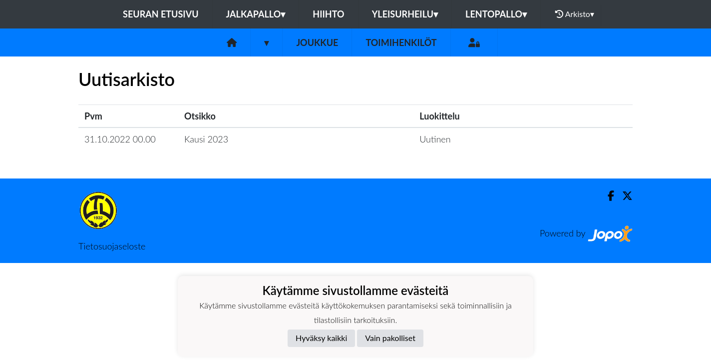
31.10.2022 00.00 (120, 139)
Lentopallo (496, 14)
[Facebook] (607, 195)
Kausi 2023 (206, 139)
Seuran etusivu (161, 14)
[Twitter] (623, 195)
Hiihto (328, 14)
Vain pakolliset (390, 337)
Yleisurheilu (405, 14)
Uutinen (434, 139)
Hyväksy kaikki (321, 337)
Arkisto (574, 14)
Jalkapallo (256, 14)
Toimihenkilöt (400, 42)
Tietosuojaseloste (111, 246)
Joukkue (317, 42)
